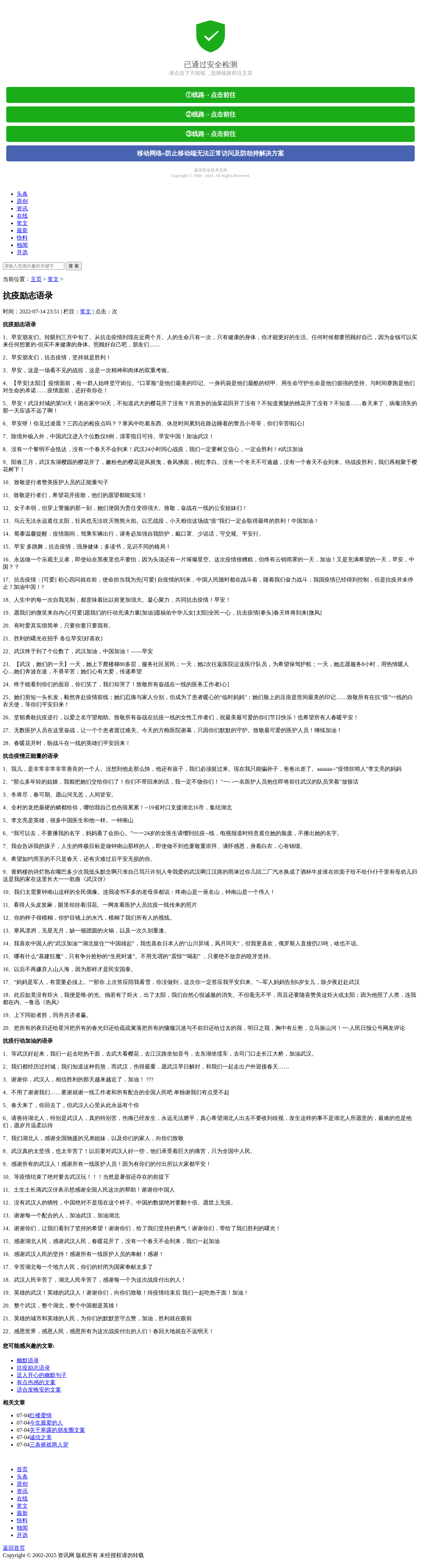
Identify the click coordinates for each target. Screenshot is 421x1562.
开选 (22, 252)
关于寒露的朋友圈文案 (57, 1430)
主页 (36, 279)
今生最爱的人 (46, 1423)
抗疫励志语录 (33, 1368)
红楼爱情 (41, 1415)
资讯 (22, 208)
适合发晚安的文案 (39, 1390)
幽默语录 (28, 1360)
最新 (22, 230)
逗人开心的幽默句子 (42, 1375)
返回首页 (14, 1548)
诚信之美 (41, 1437)
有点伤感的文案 (36, 1382)
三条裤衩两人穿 (49, 1445)
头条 (22, 194)
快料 (22, 238)
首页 (22, 1469)
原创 (22, 201)
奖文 (22, 223)
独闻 (22, 245)
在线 (22, 216)
